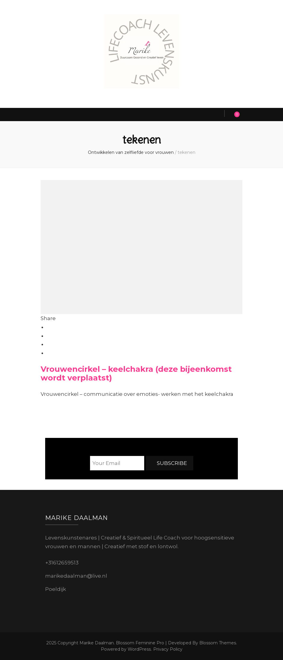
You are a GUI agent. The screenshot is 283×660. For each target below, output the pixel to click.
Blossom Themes (217, 643)
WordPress (139, 649)
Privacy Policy (167, 649)
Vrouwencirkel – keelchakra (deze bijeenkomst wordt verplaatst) (136, 373)
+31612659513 (62, 563)
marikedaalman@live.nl (76, 576)
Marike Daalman (96, 643)
